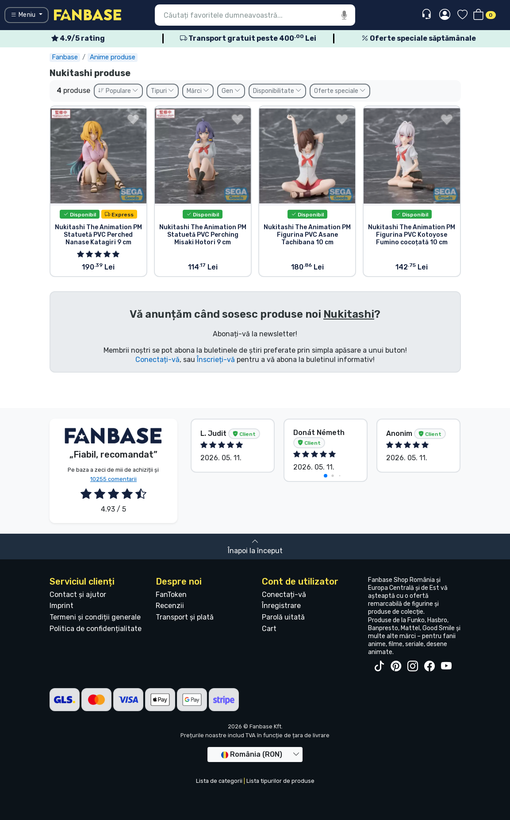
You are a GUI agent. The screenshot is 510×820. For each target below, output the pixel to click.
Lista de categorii (219, 781)
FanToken (171, 594)
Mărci (198, 91)
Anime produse (112, 57)
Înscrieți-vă (216, 359)
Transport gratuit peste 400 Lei (248, 38)
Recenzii (170, 605)
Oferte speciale (340, 91)
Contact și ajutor (78, 594)
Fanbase (65, 57)
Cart (269, 628)
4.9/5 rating (78, 38)
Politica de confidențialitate (96, 628)
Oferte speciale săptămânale (418, 38)
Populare (118, 91)
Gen (231, 91)
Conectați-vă (157, 359)
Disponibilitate (277, 91)
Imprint (61, 605)
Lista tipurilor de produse (280, 781)
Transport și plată (185, 617)
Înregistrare (281, 605)
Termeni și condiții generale (95, 617)
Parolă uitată (283, 617)
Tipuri (162, 91)
